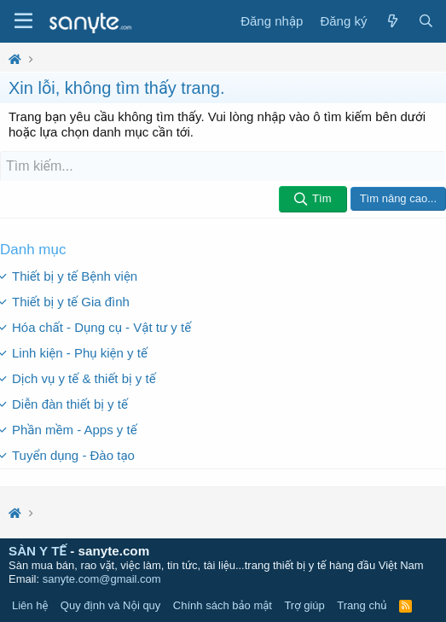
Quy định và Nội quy (111, 605)
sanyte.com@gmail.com (102, 579)
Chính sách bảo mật (222, 605)
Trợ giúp (304, 605)
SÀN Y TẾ (38, 551)
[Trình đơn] (23, 21)
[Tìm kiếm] (223, 166)
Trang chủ (361, 605)
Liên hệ (30, 605)
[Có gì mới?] (391, 21)
